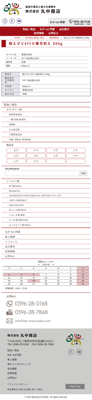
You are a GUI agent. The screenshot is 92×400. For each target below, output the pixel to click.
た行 (75, 150)
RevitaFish (14, 191)
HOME (17, 38)
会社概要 (12, 368)
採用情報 (39, 33)
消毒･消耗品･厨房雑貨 (20, 139)
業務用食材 (54, 38)
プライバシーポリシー (17, 384)
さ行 (56, 150)
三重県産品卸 (15, 134)
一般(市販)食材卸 (17, 119)
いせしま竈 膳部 (17, 215)
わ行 (36, 161)
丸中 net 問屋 (47, 29)
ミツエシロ (11, 241)
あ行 (16, 150)
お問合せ (53, 33)
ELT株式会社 (15, 186)
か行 (36, 150)
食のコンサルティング (19, 364)
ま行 (56, 155)
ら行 (16, 161)
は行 (36, 155)
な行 (16, 155)
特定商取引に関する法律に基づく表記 (24, 389)
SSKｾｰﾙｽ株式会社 (18, 200)
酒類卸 (12, 124)
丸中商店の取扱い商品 (34, 38)
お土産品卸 (14, 129)
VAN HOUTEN (16, 205)
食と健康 (10, 237)
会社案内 (64, 29)
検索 (83, 173)
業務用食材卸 (15, 114)
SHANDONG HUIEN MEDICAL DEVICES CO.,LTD (35, 195)
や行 (75, 155)
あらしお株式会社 (17, 210)
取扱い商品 (29, 29)
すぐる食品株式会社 (18, 220)
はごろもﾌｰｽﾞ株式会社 (20, 225)
